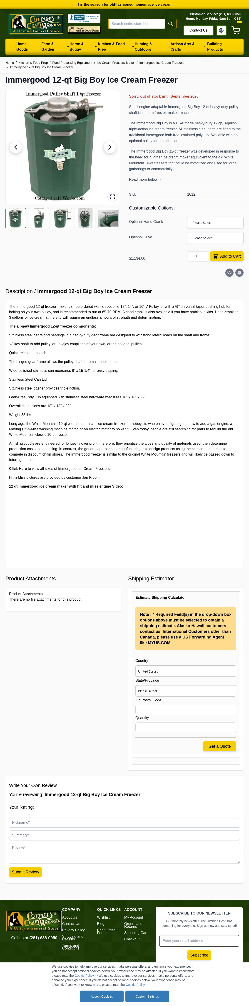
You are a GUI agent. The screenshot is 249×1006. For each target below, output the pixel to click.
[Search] (170, 24)
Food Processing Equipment (72, 62)
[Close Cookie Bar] (244, 967)
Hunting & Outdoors (143, 46)
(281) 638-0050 (43, 938)
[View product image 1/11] (15, 218)
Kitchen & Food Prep (111, 46)
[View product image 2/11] (39, 218)
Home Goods (22, 46)
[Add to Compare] (239, 273)
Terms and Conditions (71, 947)
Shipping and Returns (72, 937)
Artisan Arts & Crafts (182, 46)
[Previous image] (15, 147)
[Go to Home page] (36, 24)
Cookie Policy (84, 975)
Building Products (215, 46)
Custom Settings (147, 996)
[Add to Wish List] (229, 273)
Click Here (18, 469)
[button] (63, 147)
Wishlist (103, 917)
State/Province (147, 680)
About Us (69, 917)
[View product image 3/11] (62, 218)
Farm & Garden (47, 46)
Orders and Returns (133, 925)
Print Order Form (106, 931)
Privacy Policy (73, 930)
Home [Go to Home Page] (9, 62)
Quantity (142, 718)
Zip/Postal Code (148, 700)
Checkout (132, 939)
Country (141, 661)
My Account (133, 917)
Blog (100, 924)
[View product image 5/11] (108, 218)
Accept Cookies (102, 996)
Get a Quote (220, 746)
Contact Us (198, 30)
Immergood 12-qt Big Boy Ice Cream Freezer (41, 67)
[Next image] (109, 147)
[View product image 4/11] (85, 218)
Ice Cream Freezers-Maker (116, 62)
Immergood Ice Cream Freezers (161, 62)
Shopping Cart (135, 933)
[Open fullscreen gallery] (112, 197)
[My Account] (221, 30)
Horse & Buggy (77, 46)
